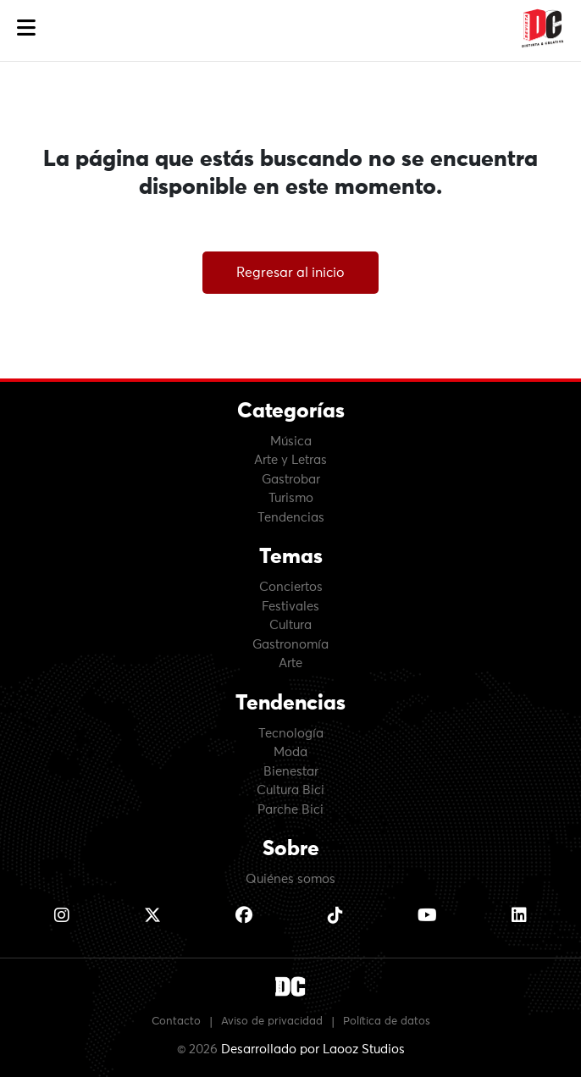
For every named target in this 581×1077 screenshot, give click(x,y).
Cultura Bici (290, 790)
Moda (290, 752)
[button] (26, 28)
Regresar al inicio (290, 272)
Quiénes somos (290, 879)
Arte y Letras (290, 460)
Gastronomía (290, 644)
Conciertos (291, 587)
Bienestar (290, 771)
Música (291, 441)
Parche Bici (290, 810)
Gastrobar (291, 479)
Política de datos (386, 1021)
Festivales (290, 606)
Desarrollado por (313, 1049)
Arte (290, 663)
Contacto (176, 1021)
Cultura (290, 625)
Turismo (290, 498)
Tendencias (290, 517)
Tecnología (291, 733)
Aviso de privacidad (272, 1021)
